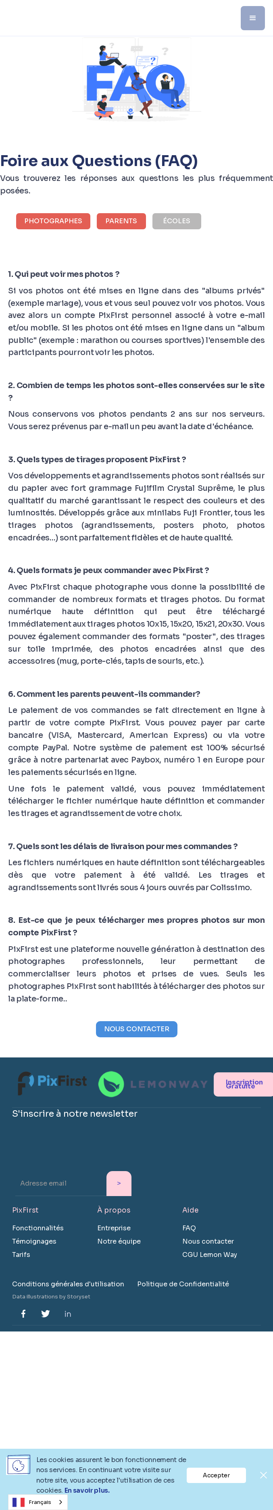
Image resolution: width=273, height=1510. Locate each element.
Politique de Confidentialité (183, 1284)
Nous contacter (208, 1241)
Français (32, 1502)
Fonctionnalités (38, 1228)
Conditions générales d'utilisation (68, 1284)
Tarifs (21, 1254)
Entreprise (114, 1228)
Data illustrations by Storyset (51, 1296)
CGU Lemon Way (209, 1254)
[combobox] (38, 1502)
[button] (253, 18)
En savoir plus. (87, 1490)
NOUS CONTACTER (136, 1029)
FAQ (189, 1228)
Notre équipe (119, 1241)
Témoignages (34, 1241)
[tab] (53, 221)
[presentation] (73, 1152)
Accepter (216, 1475)
